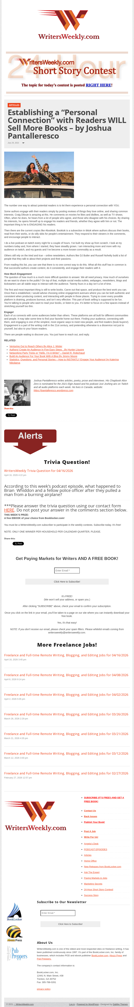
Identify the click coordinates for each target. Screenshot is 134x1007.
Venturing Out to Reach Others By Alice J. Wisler (35, 346)
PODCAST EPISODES (95, 849)
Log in (72, 1004)
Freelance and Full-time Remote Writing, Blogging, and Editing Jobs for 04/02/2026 (66, 694)
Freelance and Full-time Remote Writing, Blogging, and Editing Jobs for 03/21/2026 (66, 734)
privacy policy (44, 989)
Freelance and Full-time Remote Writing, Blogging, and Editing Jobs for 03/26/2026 (66, 714)
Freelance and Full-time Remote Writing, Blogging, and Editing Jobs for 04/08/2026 (66, 675)
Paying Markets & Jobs (95, 878)
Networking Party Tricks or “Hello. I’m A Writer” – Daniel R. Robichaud (47, 353)
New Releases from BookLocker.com (102, 866)
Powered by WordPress (88, 1004)
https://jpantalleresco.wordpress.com (53, 390)
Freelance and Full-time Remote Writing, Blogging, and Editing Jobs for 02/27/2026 (66, 773)
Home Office (90, 861)
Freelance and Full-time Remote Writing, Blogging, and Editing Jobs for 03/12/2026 (66, 753)
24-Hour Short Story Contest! (98, 889)
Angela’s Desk (91, 843)
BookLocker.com (99, 955)
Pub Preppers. (44, 959)
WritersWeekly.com (24, 1004)
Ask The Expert (92, 872)
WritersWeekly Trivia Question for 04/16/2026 (38, 471)
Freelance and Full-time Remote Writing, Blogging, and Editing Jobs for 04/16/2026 (66, 655)
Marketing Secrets (93, 883)
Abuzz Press (115, 955)
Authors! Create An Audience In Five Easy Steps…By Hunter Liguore (46, 349)
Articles (14, 105)
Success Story (91, 895)
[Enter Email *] (67, 570)
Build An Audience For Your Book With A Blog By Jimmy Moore (43, 356)
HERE (9, 510)
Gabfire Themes (120, 1004)
